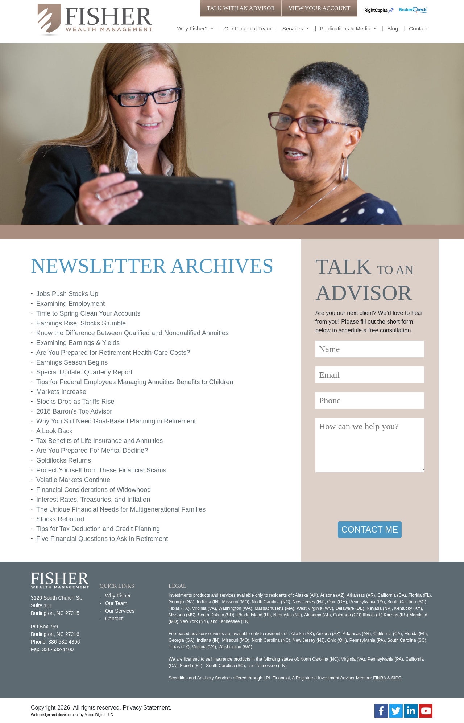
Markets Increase (61, 391)
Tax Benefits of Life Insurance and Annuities (99, 440)
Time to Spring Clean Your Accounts (88, 313)
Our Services (119, 611)
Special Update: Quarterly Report (84, 372)
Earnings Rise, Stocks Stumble (81, 323)
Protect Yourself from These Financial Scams (101, 470)
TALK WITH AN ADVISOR (241, 8)
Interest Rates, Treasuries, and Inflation (93, 499)
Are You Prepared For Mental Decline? (92, 450)
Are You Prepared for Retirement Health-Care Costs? (113, 352)
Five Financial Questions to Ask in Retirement (102, 538)
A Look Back (54, 431)
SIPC (396, 678)
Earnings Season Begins (72, 362)
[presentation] (370, 498)
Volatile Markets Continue (73, 480)
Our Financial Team (248, 28)
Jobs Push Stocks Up (67, 293)
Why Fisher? (193, 28)
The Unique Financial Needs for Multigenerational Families (121, 509)
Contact (418, 28)
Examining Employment (70, 303)
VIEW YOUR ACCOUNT (320, 8)
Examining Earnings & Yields (78, 342)
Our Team (116, 603)
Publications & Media (346, 28)
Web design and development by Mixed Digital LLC (72, 715)
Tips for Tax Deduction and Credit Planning (98, 529)
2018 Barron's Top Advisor (74, 411)
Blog (392, 28)
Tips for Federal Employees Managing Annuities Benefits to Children (134, 382)
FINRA (379, 678)
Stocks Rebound (60, 519)
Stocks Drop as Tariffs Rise (75, 401)
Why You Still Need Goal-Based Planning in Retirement (116, 421)
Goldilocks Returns (63, 460)
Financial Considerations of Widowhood (93, 489)
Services (293, 28)
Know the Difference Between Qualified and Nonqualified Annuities (132, 333)
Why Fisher (118, 596)
